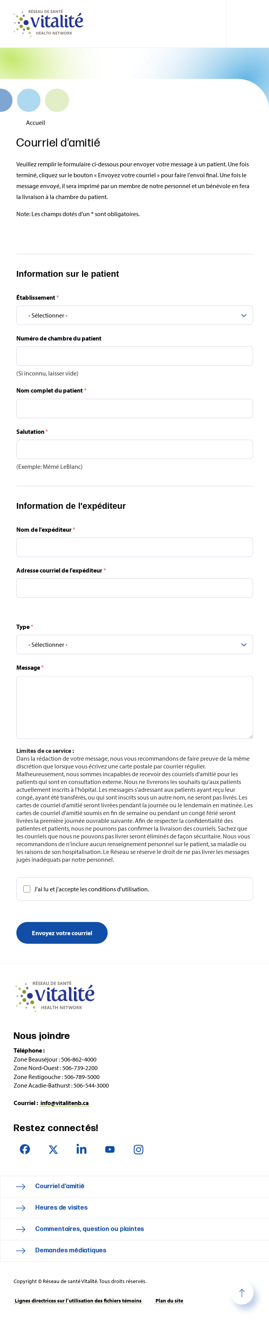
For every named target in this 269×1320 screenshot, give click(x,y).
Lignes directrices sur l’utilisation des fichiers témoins (78, 1300)
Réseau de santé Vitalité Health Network (51, 24)
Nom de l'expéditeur (45, 529)
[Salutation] (134, 449)
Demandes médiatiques (71, 1250)
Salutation (32, 431)
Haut (241, 1292)
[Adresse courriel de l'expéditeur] (134, 588)
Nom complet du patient (51, 391)
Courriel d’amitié (60, 1186)
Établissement (37, 297)
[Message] (134, 707)
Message (30, 668)
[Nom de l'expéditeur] (134, 547)
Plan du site (169, 1300)
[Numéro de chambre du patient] (134, 356)
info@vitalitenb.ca (64, 1103)
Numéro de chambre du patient (58, 338)
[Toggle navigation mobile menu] (247, 23)
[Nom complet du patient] (134, 408)
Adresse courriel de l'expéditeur (61, 570)
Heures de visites (61, 1208)
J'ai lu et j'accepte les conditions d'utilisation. (91, 889)
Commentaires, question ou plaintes (89, 1229)
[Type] (134, 645)
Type (24, 626)
